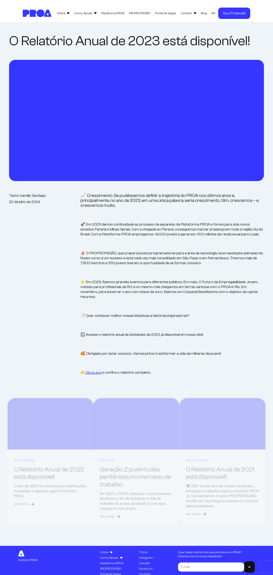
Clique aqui (93, 372)
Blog (204, 13)
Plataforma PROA (113, 13)
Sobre (63, 13)
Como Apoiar (85, 13)
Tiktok (143, 552)
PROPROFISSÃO (140, 13)
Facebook (146, 568)
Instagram (146, 557)
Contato (188, 13)
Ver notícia (20, 516)
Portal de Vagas (165, 13)
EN (213, 13)
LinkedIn (144, 563)
